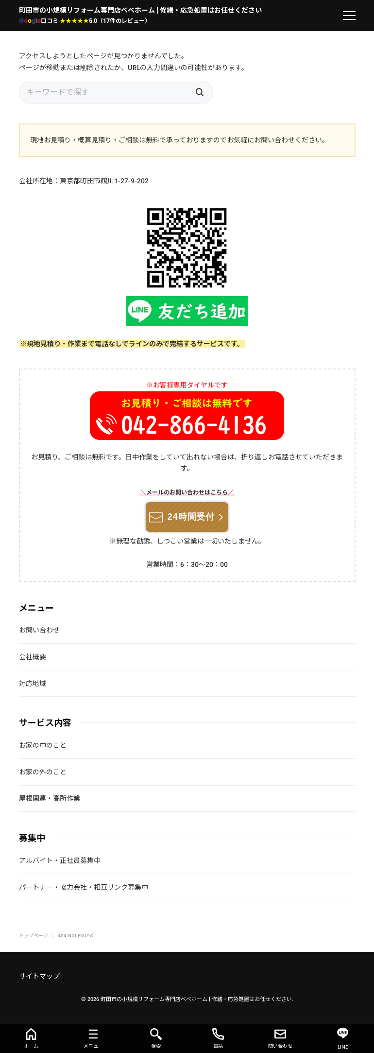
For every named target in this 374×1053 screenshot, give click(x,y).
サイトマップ (39, 976)
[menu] (349, 15)
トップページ (33, 935)
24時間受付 (191, 517)
